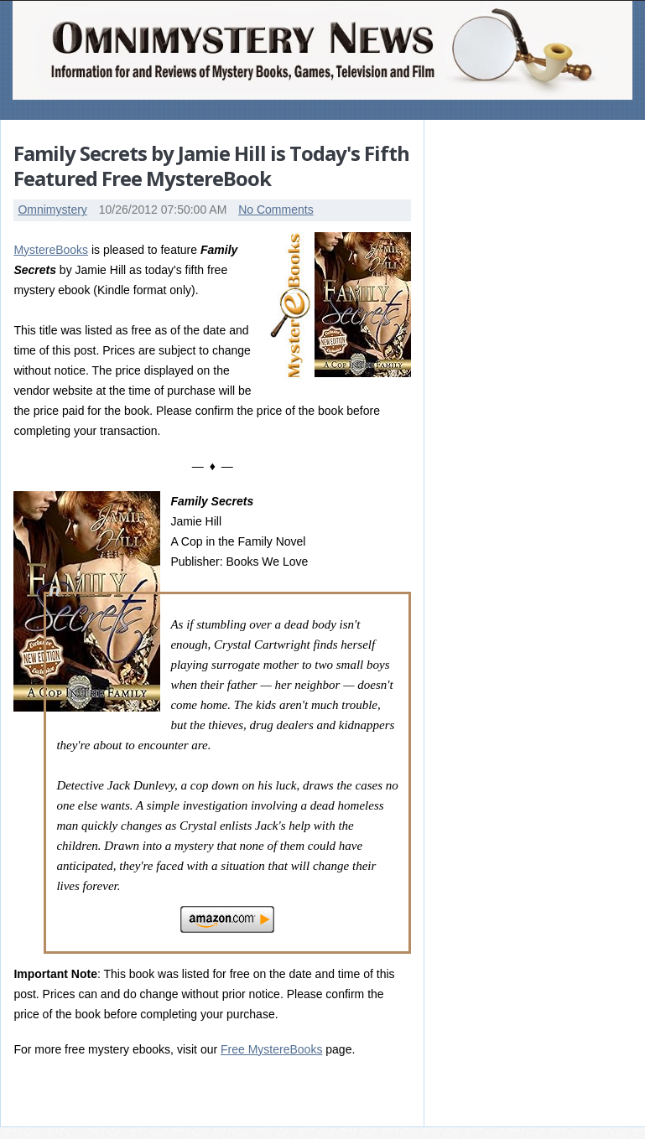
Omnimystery (52, 209)
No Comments (275, 209)
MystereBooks (50, 249)
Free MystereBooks (271, 1049)
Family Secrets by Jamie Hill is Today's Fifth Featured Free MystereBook (211, 165)
